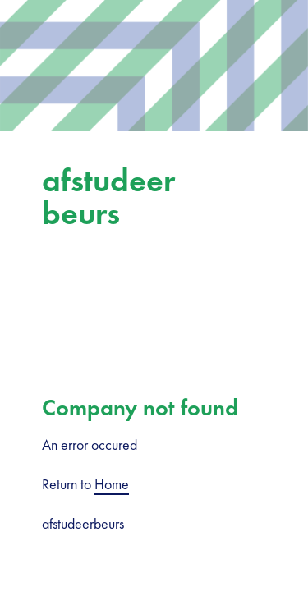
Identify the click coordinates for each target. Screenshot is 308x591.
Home (111, 483)
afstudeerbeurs (108, 197)
